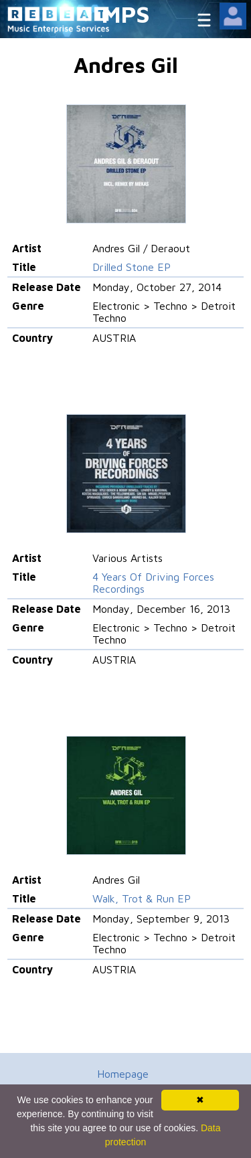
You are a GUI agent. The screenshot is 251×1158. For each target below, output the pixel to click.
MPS (126, 13)
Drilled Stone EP (131, 267)
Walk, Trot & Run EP (141, 898)
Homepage (123, 1074)
